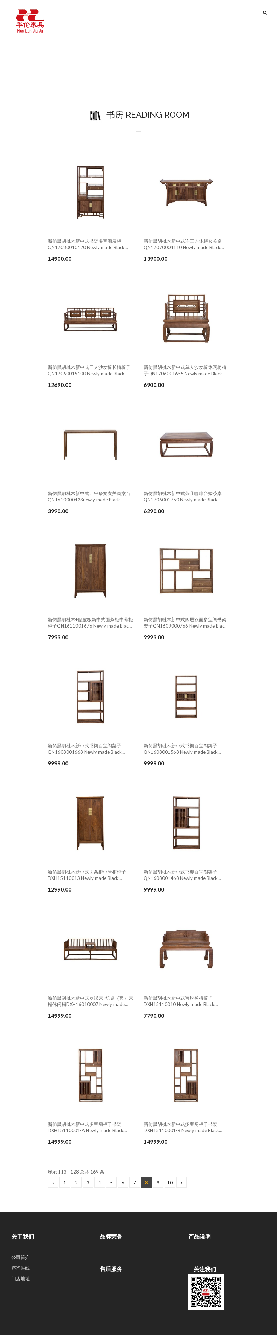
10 (170, 1183)
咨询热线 (20, 1268)
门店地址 (20, 1278)
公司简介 (20, 1257)
